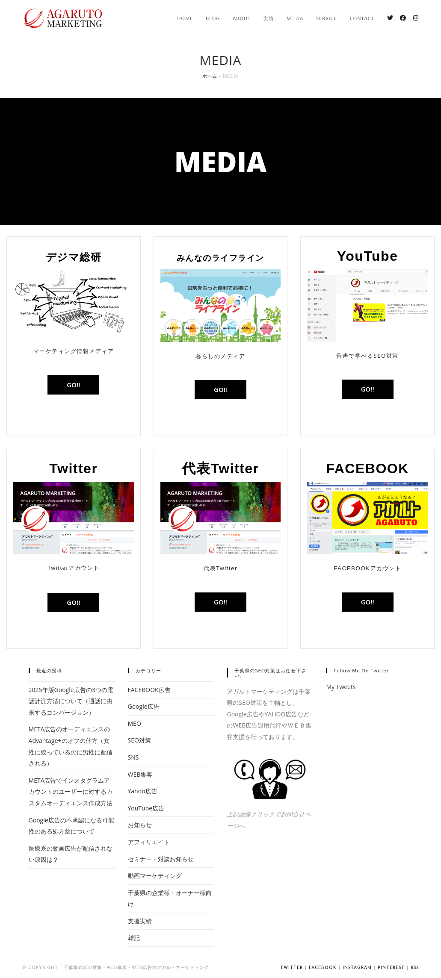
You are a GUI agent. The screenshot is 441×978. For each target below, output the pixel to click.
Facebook (323, 968)
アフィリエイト (149, 842)
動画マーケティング (155, 876)
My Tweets (340, 687)
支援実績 (140, 921)
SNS (133, 757)
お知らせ (140, 825)
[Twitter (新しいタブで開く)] (390, 18)
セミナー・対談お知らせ (161, 859)
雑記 (134, 938)
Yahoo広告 (142, 791)
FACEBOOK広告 (149, 690)
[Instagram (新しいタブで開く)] (415, 18)
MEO (134, 723)
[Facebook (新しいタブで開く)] (403, 18)
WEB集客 (140, 774)
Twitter (291, 968)
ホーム (209, 76)
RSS (415, 968)
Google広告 (144, 706)
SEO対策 (139, 740)
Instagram (357, 968)
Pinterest (391, 968)
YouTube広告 (146, 808)
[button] (73, 385)
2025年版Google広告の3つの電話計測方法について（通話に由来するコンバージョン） (71, 701)
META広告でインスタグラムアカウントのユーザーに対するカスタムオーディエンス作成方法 (70, 791)
